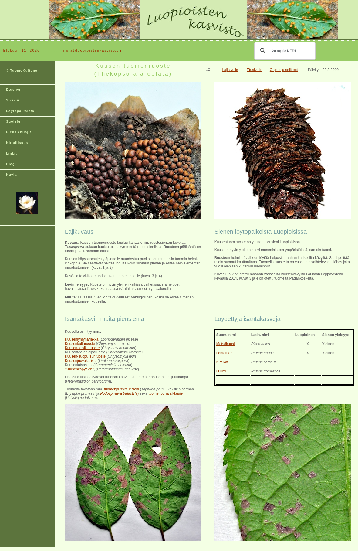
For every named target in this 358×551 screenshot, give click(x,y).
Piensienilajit (18, 132)
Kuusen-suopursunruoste (85, 356)
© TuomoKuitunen (23, 70)
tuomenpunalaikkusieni (166, 393)
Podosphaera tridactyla (119, 393)
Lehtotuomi (225, 353)
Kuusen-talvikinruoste (82, 348)
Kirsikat (222, 362)
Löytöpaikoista (20, 111)
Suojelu (13, 121)
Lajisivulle (230, 70)
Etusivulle (254, 70)
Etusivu (13, 89)
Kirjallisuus (17, 143)
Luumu (222, 371)
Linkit (11, 153)
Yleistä (12, 100)
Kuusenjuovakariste (81, 361)
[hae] (284, 50)
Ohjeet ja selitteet (284, 70)
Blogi (11, 164)
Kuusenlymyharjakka (82, 339)
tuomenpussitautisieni (121, 389)
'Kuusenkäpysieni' (79, 369)
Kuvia (11, 174)
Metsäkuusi (225, 344)
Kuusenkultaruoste (80, 344)
